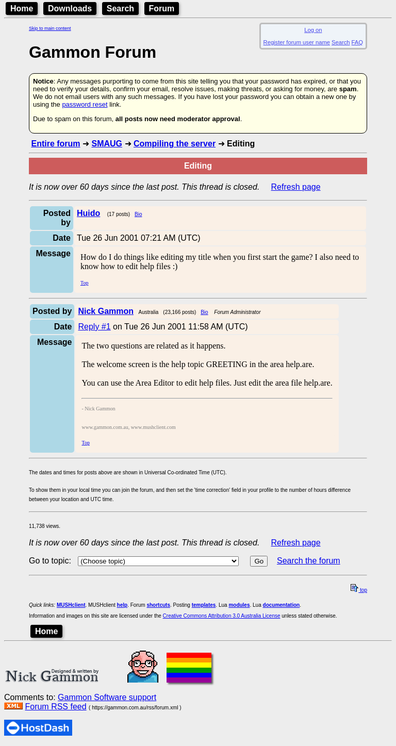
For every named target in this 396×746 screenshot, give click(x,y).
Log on (313, 30)
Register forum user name (296, 42)
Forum (162, 8)
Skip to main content (50, 28)
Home (21, 8)
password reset (84, 104)
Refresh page (296, 187)
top (359, 590)
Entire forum (55, 143)
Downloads (70, 8)
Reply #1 (94, 326)
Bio (138, 214)
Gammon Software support (107, 697)
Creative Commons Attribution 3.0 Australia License (221, 616)
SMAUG (106, 143)
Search (120, 8)
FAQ (357, 42)
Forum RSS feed (55, 706)
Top (84, 283)
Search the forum (308, 560)
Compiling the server (175, 143)
